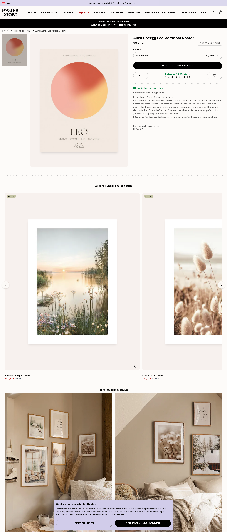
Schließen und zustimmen (143, 523)
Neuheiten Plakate (47, 521)
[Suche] (205, 12)
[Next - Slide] (221, 230)
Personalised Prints (22, 30)
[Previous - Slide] (5, 230)
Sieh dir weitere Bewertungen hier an (113, 419)
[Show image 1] (14, 50)
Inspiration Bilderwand (49, 525)
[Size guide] (140, 75)
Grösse (137, 49)
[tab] (213, 12)
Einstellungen (84, 523)
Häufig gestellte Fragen (175, 521)
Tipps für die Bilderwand (50, 513)
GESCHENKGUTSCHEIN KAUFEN (160, 477)
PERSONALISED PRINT (210, 43)
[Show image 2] (14, 84)
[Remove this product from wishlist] (214, 75)
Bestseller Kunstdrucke (50, 517)
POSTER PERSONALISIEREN (177, 65)
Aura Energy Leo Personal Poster (51, 30)
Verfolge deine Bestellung (176, 513)
